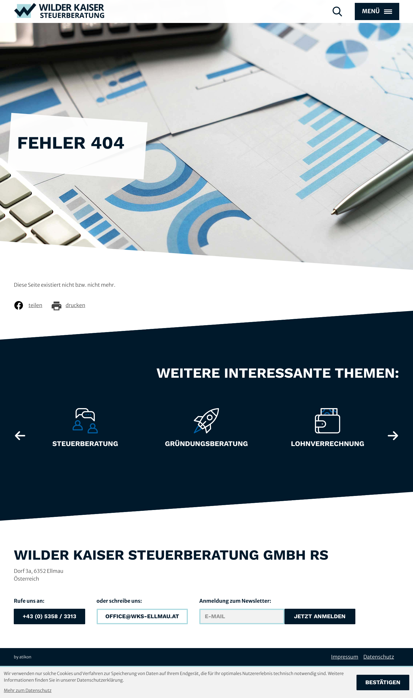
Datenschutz (378, 657)
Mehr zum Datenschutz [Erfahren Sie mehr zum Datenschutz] (27, 690)
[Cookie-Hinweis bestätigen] (382, 682)
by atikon (22, 657)
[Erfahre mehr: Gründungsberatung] (206, 431)
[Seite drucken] (72, 305)
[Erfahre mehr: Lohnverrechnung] (327, 431)
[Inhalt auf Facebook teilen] (32, 305)
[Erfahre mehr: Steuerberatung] (85, 431)
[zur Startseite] (59, 20)
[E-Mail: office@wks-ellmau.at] (142, 616)
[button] (49, 616)
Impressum (344, 657)
